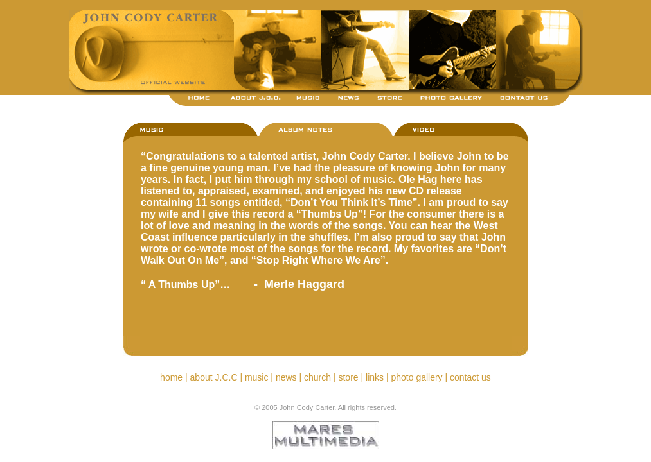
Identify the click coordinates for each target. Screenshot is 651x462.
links (375, 377)
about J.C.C (214, 377)
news (286, 377)
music (257, 377)
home (171, 377)
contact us (470, 377)
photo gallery (416, 377)
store (348, 377)
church (317, 377)
